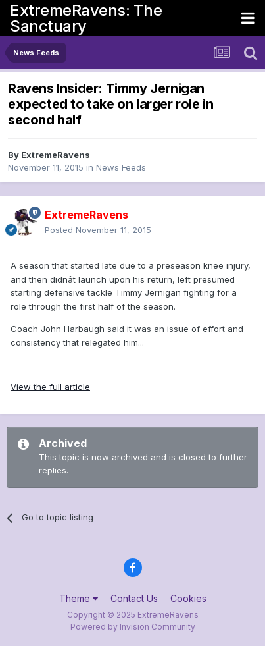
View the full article (50, 386)
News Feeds (121, 167)
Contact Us (134, 598)
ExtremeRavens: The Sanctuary (86, 18)
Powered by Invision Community (132, 627)
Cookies (188, 598)
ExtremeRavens (55, 154)
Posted (98, 230)
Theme (78, 598)
